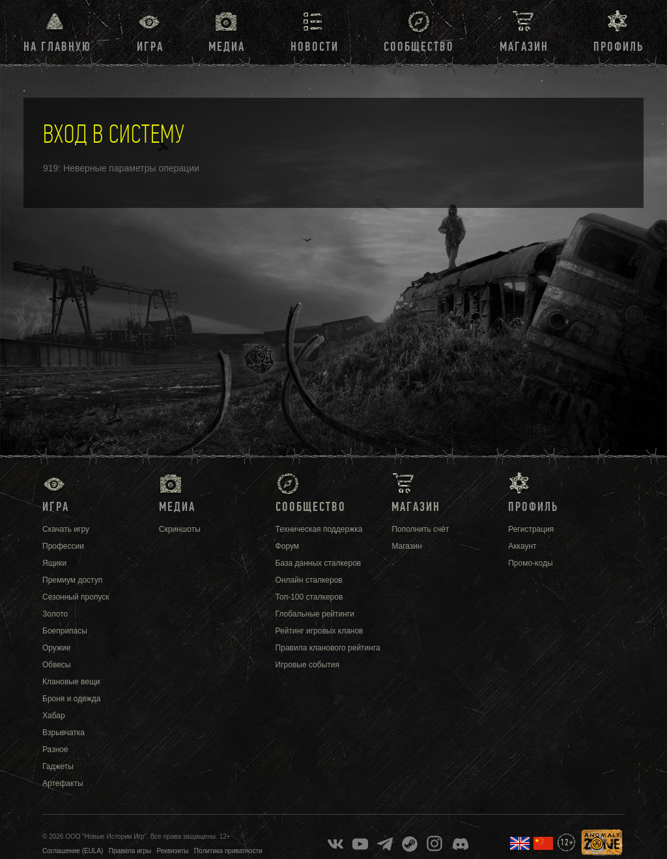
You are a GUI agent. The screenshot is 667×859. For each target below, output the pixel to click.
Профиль (618, 47)
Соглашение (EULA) (72, 850)
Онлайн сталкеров (309, 580)
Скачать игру (65, 529)
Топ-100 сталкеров (309, 597)
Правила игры (130, 850)
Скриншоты (180, 529)
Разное (55, 749)
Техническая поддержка (319, 529)
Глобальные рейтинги (315, 614)
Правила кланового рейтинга (328, 647)
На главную (57, 47)
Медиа (226, 47)
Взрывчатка (63, 732)
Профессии (63, 546)
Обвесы (56, 664)
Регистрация (531, 529)
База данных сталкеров (319, 563)
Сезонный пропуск (75, 597)
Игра (150, 47)
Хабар (53, 715)
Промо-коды (530, 563)
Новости (315, 47)
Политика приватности (228, 850)
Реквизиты (173, 850)
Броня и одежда (71, 698)
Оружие (56, 647)
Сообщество (419, 47)
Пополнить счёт (420, 529)
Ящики (54, 563)
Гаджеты (58, 766)
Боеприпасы (64, 630)
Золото (55, 614)
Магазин (524, 47)
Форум (287, 546)
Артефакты (62, 783)
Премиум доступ (72, 580)
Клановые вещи (71, 681)
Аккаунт (522, 546)
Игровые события (307, 664)
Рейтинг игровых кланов (319, 630)
